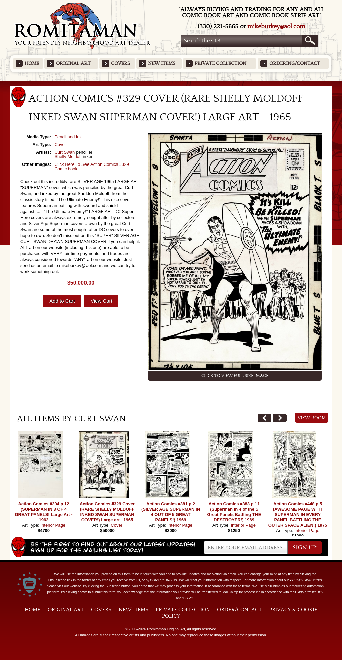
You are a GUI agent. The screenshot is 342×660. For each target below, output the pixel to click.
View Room (312, 418)
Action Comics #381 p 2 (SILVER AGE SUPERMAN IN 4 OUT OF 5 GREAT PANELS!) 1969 (170, 511)
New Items (161, 63)
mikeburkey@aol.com (276, 26)
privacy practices (306, 580)
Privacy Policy (310, 592)
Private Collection (220, 63)
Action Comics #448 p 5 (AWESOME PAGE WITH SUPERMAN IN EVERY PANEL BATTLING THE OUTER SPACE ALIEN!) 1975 (297, 514)
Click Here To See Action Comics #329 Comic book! (91, 166)
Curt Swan (64, 152)
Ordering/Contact (294, 63)
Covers (120, 63)
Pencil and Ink (68, 136)
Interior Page (52, 525)
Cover (60, 144)
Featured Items (171, 83)
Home (32, 63)
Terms (187, 598)
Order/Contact (239, 610)
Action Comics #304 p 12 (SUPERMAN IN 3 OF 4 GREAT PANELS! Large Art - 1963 (43, 511)
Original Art (73, 63)
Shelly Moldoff (67, 156)
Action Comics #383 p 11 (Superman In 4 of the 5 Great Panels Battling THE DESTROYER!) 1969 (234, 511)
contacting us (163, 580)
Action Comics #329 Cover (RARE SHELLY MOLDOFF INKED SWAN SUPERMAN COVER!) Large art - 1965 (107, 511)
